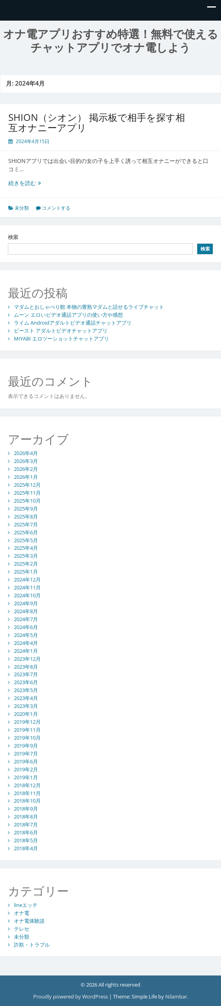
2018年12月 (27, 785)
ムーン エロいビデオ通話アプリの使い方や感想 (68, 314)
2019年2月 (26, 769)
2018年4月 (26, 848)
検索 (13, 237)
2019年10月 (27, 737)
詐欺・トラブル (32, 944)
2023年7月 (26, 674)
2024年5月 (26, 635)
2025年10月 (27, 500)
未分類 (22, 208)
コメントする (56, 208)
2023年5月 (26, 690)
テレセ (21, 928)
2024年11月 (27, 587)
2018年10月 (27, 800)
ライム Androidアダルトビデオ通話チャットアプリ (73, 322)
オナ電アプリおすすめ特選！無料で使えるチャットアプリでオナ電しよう (110, 41)
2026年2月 (26, 468)
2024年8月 (26, 611)
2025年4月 (26, 547)
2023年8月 (26, 666)
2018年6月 (26, 832)
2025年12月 (27, 484)
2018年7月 (26, 824)
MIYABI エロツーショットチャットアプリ (61, 338)
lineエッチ (26, 904)
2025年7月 (26, 524)
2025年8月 (26, 516)
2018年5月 (26, 840)
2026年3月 (26, 461)
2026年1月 (26, 476)
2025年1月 (26, 571)
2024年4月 (26, 642)
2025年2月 (26, 563)
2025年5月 (26, 540)
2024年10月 (27, 595)
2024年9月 (26, 603)
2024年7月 (26, 619)
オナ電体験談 (29, 920)
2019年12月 (27, 721)
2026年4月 (26, 453)
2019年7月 (26, 753)
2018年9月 (26, 808)
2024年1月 (26, 650)
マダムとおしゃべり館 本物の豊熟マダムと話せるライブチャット (89, 306)
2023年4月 (26, 698)
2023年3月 (26, 706)
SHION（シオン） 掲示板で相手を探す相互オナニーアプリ (96, 122)
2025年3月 (26, 555)
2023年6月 (26, 682)
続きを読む (30, 183)
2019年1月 (26, 777)
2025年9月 (26, 508)
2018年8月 (26, 816)
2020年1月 (26, 713)
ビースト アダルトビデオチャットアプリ (61, 330)
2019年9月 (26, 745)
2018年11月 (27, 793)
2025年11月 (27, 492)
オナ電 (21, 912)
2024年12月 (27, 579)
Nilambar (176, 996)
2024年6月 (26, 627)
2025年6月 (26, 532)
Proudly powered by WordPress (70, 996)
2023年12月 (27, 658)
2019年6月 (26, 761)
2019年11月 (27, 729)
